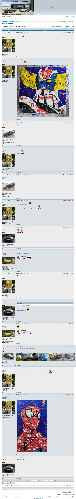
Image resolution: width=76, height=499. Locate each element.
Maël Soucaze (41, 498)
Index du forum (4, 21)
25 (67, 26)
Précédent (59, 26)
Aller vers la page (55, 26)
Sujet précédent (67, 28)
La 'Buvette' (17, 21)
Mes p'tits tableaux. (7, 23)
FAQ (67, 16)
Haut (2, 145)
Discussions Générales (10, 21)
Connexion (4, 16)
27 (69, 26)
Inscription (9, 16)
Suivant (73, 26)
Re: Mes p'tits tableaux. (26, 32)
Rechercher (72, 16)
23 (65, 26)
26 (68, 26)
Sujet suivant (72, 28)
